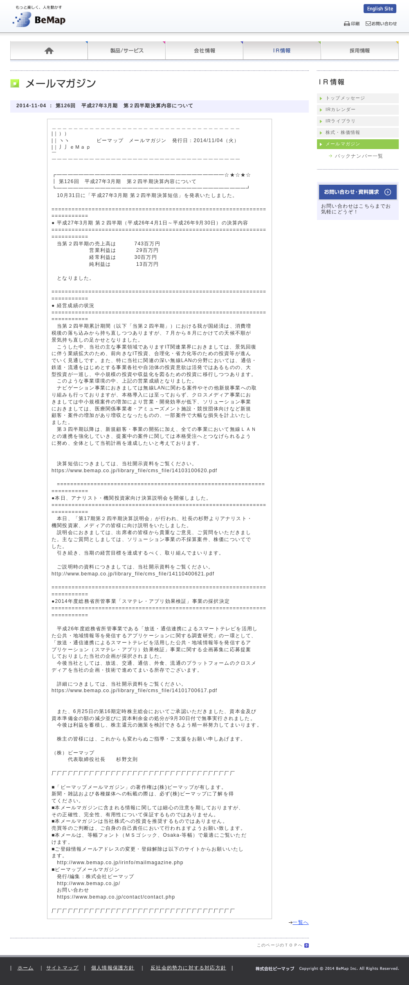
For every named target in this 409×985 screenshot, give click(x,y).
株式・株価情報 (343, 132)
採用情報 (360, 50)
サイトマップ (62, 968)
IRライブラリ (341, 120)
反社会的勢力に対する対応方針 (188, 968)
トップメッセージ (346, 97)
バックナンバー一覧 (359, 156)
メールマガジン (343, 143)
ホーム (49, 50)
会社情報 (204, 50)
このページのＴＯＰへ (280, 945)
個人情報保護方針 (113, 968)
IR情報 (282, 50)
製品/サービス (127, 50)
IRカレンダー (341, 109)
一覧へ (299, 922)
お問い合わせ (358, 192)
